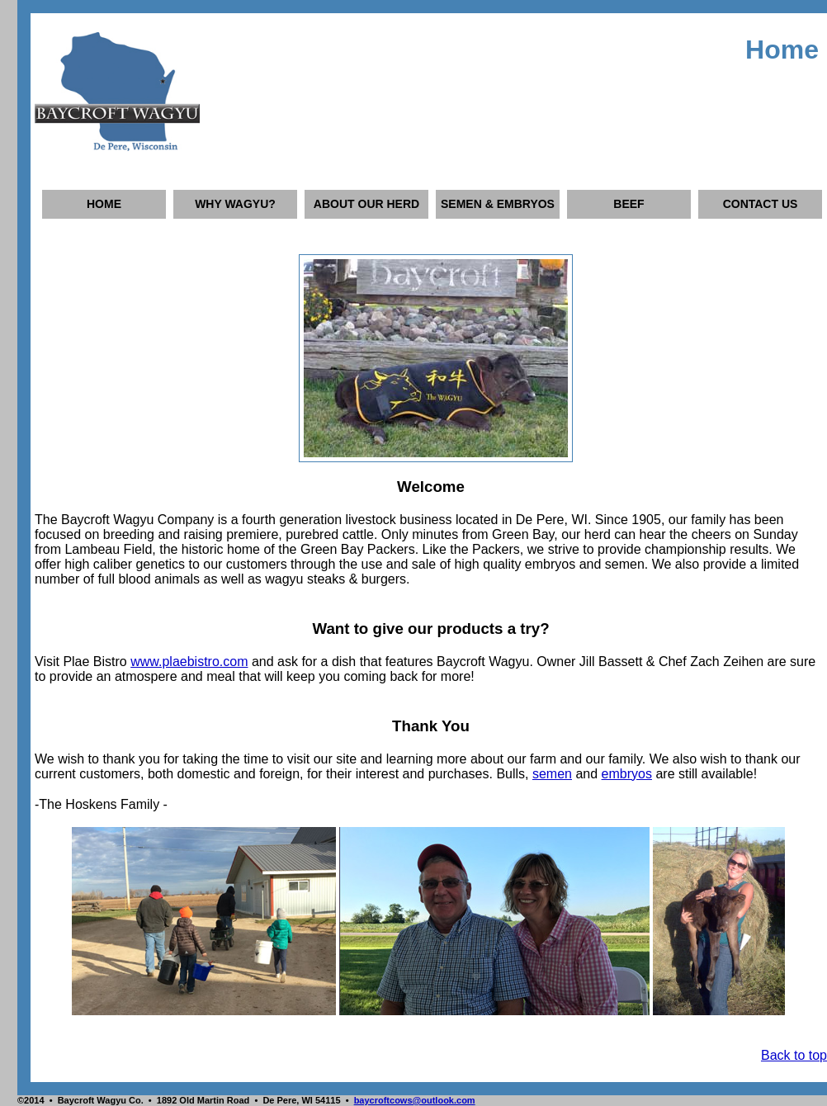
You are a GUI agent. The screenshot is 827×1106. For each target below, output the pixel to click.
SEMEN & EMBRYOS (498, 203)
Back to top (794, 1055)
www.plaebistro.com (189, 662)
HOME (104, 203)
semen (552, 774)
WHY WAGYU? (235, 203)
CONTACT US (760, 203)
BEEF (628, 203)
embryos (627, 774)
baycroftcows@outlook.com (414, 1100)
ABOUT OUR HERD (366, 203)
